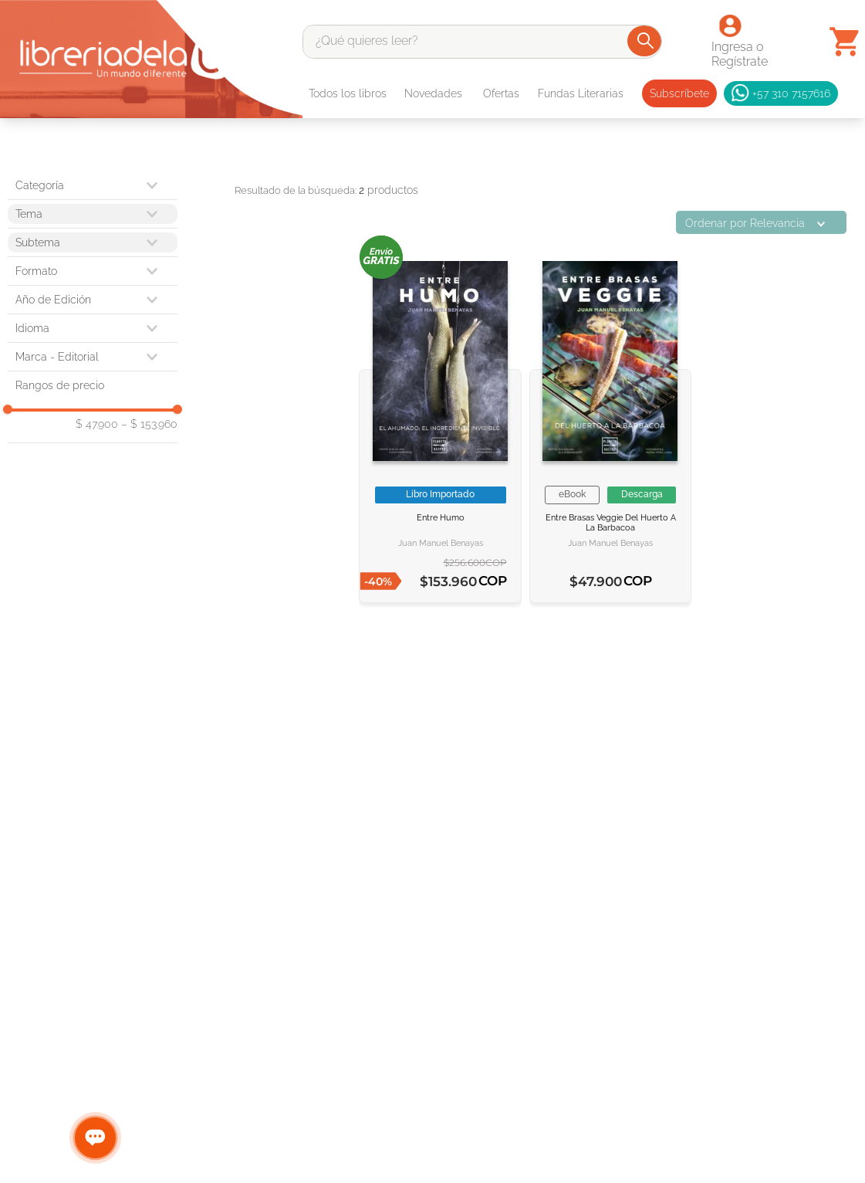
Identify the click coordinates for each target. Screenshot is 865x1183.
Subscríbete (679, 93)
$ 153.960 (149, 424)
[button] (92, 271)
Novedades (433, 93)
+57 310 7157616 (781, 93)
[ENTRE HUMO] (440, 423)
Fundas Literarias (580, 93)
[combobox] (481, 41)
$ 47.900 (97, 424)
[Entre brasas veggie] (610, 423)
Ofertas (501, 93)
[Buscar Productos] (645, 40)
